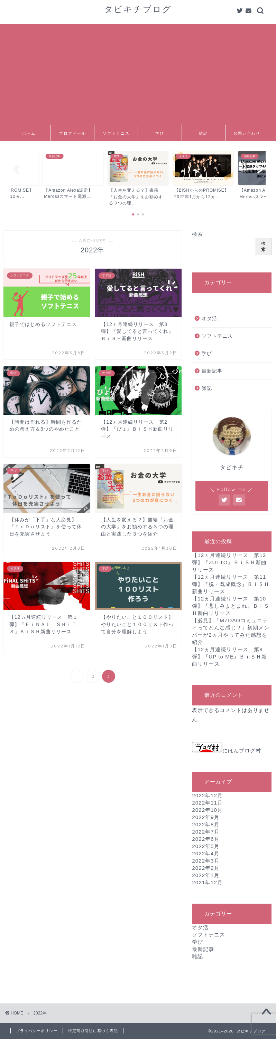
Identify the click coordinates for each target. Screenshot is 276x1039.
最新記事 (212, 371)
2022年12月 (207, 795)
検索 (197, 234)
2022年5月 (205, 846)
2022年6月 (205, 839)
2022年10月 (207, 810)
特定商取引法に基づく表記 (93, 1031)
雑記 (203, 133)
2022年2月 (205, 868)
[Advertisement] (138, 72)
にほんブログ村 (226, 750)
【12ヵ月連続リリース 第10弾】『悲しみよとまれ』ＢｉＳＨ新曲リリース (230, 606)
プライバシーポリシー (36, 1031)
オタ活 (209, 318)
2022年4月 (205, 853)
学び (159, 133)
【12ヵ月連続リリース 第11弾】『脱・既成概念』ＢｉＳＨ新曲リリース (230, 584)
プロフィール (72, 133)
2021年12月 (207, 882)
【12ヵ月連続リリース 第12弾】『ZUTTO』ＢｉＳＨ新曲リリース (229, 562)
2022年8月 (205, 824)
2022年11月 (207, 803)
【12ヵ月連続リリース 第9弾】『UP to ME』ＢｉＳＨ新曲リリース (229, 656)
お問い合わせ (246, 133)
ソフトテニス (116, 133)
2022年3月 (205, 861)
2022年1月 (205, 875)
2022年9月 (205, 817)
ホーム (29, 133)
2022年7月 (205, 832)
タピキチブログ (138, 9)
